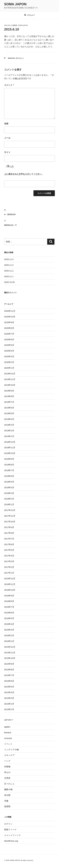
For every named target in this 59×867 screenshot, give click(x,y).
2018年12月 (9, 442)
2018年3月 (9, 493)
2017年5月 (9, 550)
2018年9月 (9, 459)
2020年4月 (9, 351)
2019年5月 (9, 413)
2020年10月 (9, 316)
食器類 (7, 806)
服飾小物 (8, 789)
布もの (7, 772)
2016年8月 (9, 601)
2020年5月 (9, 345)
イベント (8, 744)
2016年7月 (9, 607)
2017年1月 (9, 573)
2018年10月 (9, 453)
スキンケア (9, 755)
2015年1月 (9, 709)
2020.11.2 (8, 271)
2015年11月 (9, 652)
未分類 (7, 795)
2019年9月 (9, 391)
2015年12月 (9, 647)
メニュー (29, 15)
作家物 (7, 766)
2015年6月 (9, 681)
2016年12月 (9, 578)
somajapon (23, 25)
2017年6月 (9, 544)
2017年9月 (9, 527)
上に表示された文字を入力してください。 (24, 174)
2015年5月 (9, 686)
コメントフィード (12, 835)
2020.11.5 (8, 259)
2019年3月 (9, 425)
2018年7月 (9, 470)
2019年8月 (9, 396)
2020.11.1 (8, 276)
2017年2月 (9, 567)
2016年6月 (9, 612)
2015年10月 (9, 658)
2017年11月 (9, 516)
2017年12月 (9, 510)
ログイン (8, 824)
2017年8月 (9, 533)
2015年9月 (9, 664)
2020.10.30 (9, 282)
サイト (7, 152)
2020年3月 (9, 356)
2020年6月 (9, 339)
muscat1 (11, 58)
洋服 (6, 801)
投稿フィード (10, 829)
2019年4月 (9, 419)
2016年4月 (9, 624)
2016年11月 (9, 584)
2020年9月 (9, 322)
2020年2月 (9, 362)
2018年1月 (9, 504)
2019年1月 (9, 436)
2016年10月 (9, 590)
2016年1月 (9, 641)
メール (7, 138)
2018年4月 (9, 487)
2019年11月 (9, 379)
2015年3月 (9, 698)
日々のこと (20, 58)
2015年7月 (9, 675)
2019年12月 (9, 373)
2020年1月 (9, 368)
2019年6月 (9, 407)
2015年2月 (9, 704)
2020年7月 (9, 334)
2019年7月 (9, 402)
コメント (9, 85)
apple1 (7, 727)
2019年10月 (9, 385)
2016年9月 (9, 595)
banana (7, 732)
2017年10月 (9, 521)
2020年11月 (9, 311)
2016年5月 (9, 618)
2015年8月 (9, 669)
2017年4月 (9, 555)
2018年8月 (9, 464)
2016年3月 (9, 630)
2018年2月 (9, 499)
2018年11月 (9, 447)
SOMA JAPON (15, 4)
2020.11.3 (8, 265)
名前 (6, 123)
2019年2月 (9, 430)
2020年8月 (9, 328)
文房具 (7, 778)
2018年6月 (9, 476)
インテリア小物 (11, 749)
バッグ (7, 761)
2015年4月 (9, 692)
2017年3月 (9, 561)
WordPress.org (11, 841)
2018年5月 (9, 482)
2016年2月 (9, 635)
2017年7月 (9, 538)
